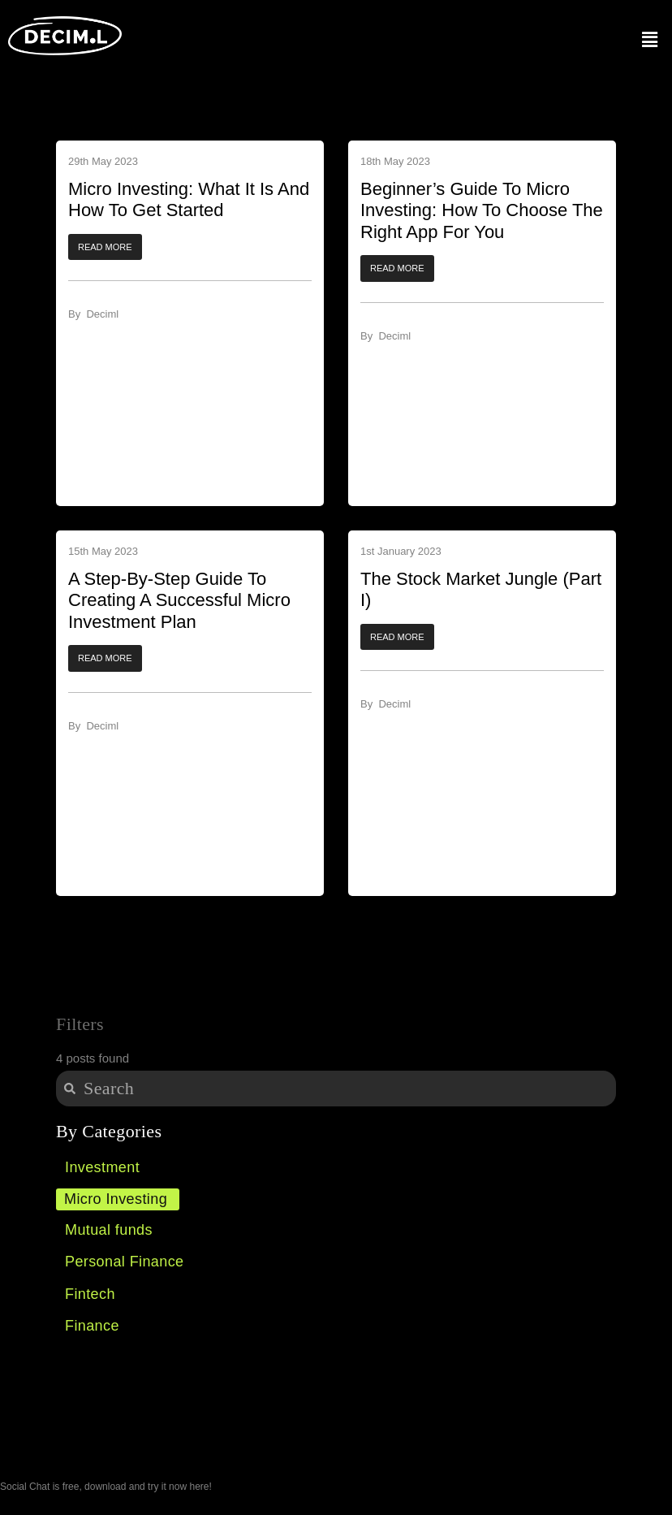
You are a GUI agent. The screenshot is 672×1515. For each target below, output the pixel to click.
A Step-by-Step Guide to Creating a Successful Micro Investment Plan (179, 600)
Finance (92, 1326)
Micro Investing (115, 1199)
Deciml (102, 314)
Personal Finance (124, 1261)
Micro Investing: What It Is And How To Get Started (188, 199)
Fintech (90, 1294)
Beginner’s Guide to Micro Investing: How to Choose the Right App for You (481, 210)
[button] (105, 247)
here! (200, 1486)
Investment (102, 1167)
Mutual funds (109, 1230)
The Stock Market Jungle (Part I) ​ (480, 589)
